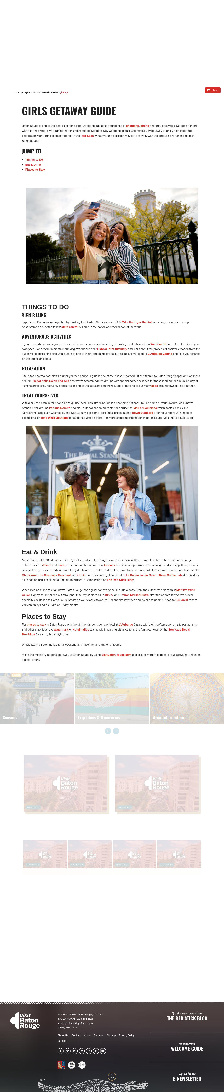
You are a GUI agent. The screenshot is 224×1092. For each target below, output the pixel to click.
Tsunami (109, 565)
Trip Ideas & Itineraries (47, 92)
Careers (62, 1041)
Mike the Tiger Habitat (137, 322)
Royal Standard (142, 412)
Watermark (61, 629)
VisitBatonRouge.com (116, 654)
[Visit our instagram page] (75, 1051)
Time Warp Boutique (55, 417)
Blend (47, 565)
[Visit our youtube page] (103, 1051)
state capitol (69, 327)
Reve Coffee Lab (171, 575)
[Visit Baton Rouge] (25, 1020)
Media (87, 1035)
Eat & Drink (33, 164)
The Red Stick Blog (120, 580)
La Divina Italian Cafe (141, 575)
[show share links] (213, 90)
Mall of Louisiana (145, 408)
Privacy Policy (126, 1035)
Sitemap (111, 1035)
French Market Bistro (134, 595)
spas (154, 385)
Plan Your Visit (28, 92)
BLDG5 (81, 575)
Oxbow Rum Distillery (112, 349)
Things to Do (34, 159)
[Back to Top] (112, 1077)
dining (145, 125)
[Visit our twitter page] (68, 1051)
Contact (76, 1035)
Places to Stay (35, 169)
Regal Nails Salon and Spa (51, 381)
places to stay (36, 624)
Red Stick (87, 135)
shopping (132, 125)
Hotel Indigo (81, 629)
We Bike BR (159, 344)
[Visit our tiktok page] (89, 1051)
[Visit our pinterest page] (96, 1051)
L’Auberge (126, 624)
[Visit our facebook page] (61, 1051)
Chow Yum (29, 575)
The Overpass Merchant (54, 575)
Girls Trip (64, 92)
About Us (63, 1035)
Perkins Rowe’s (60, 408)
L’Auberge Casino (160, 354)
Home (17, 92)
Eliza (61, 565)
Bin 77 (109, 595)
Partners (98, 1035)
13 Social (181, 600)
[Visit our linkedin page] (82, 1051)
